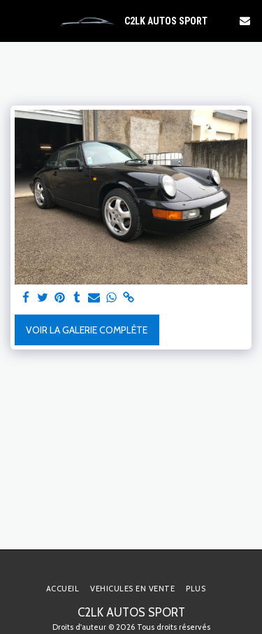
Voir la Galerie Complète (86, 330)
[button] (15, 20)
